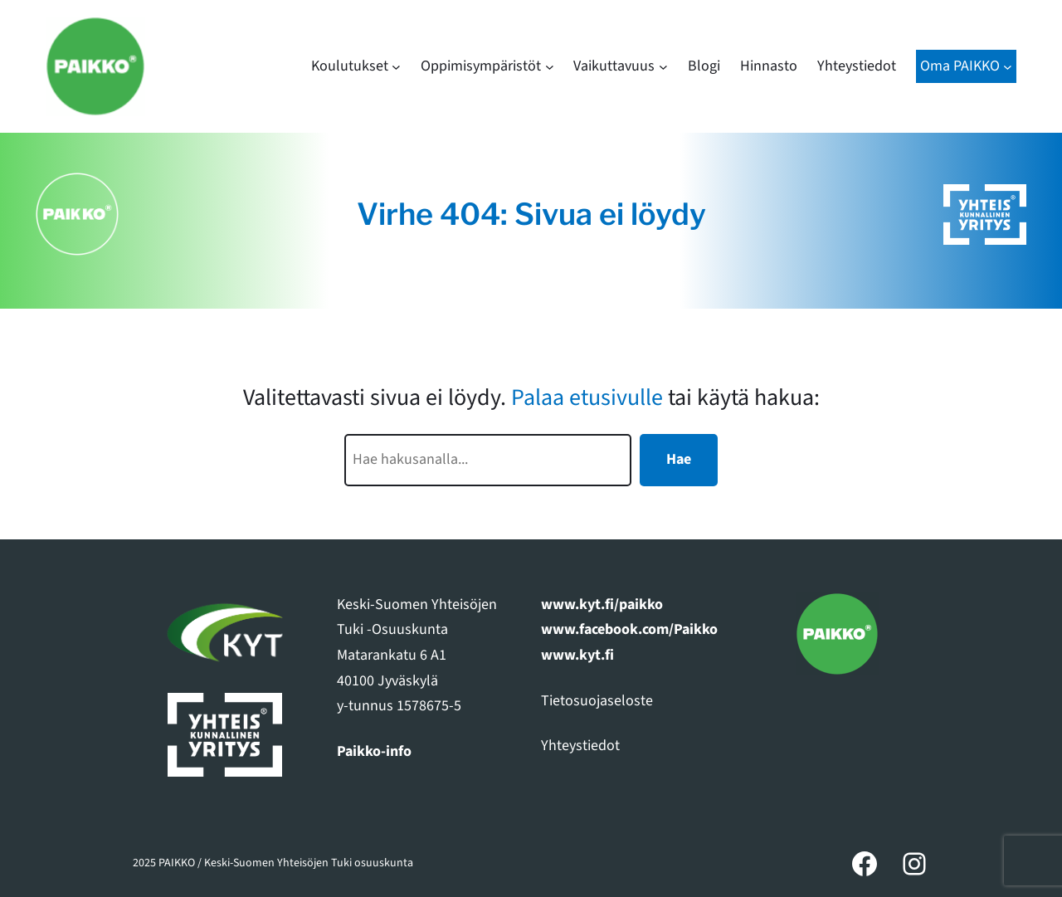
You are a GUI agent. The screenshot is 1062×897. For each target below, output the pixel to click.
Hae (678, 459)
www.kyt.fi (577, 655)
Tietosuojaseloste (597, 700)
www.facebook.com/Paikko (629, 629)
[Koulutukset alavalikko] (396, 66)
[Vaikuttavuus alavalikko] (663, 66)
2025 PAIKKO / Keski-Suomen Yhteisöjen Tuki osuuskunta (273, 863)
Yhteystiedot (580, 745)
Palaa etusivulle (587, 397)
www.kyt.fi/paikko (602, 604)
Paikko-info (374, 751)
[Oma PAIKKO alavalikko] (1007, 66)
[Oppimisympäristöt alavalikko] (549, 66)
